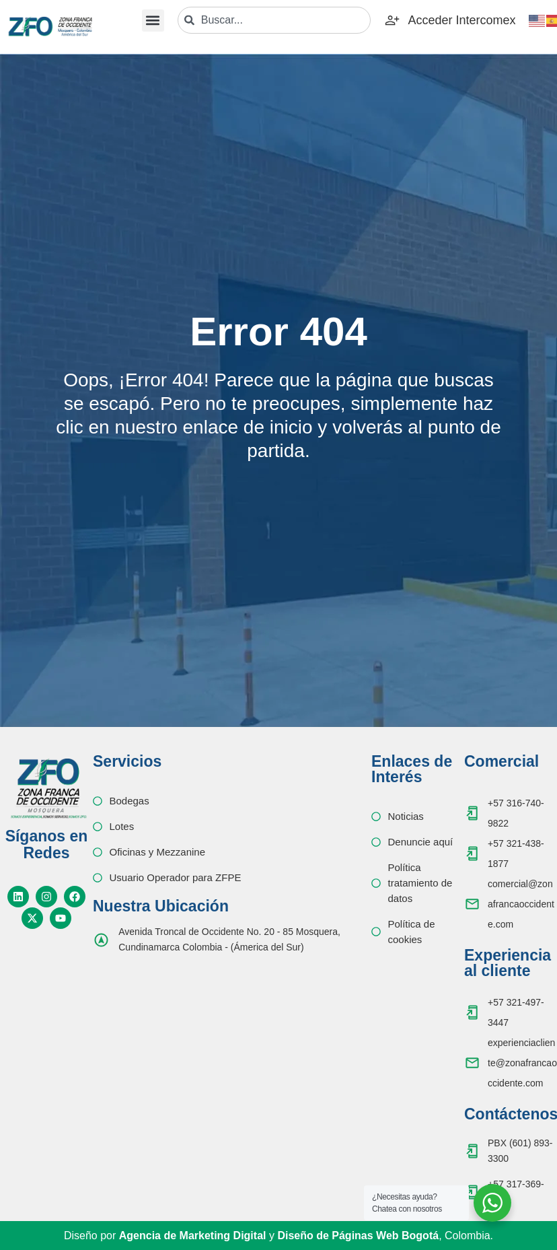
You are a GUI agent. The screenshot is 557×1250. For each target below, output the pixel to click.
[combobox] (274, 20)
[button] (153, 20)
